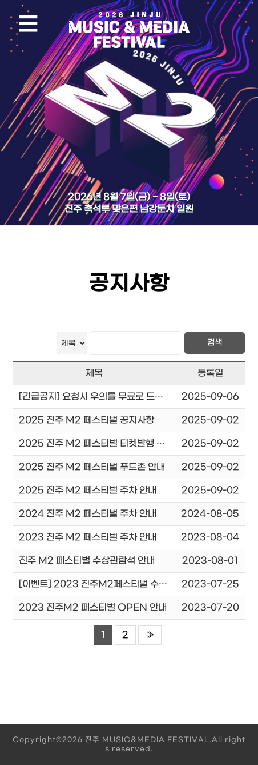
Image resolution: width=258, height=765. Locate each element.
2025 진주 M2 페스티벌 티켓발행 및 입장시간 (110, 443)
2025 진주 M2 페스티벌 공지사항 (86, 420)
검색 (214, 343)
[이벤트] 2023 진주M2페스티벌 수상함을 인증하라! (121, 584)
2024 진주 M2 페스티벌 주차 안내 (87, 513)
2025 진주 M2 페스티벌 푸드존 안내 (92, 466)
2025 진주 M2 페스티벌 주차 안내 (87, 490)
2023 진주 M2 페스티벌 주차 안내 (87, 537)
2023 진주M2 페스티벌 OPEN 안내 (93, 607)
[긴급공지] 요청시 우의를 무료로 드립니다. (101, 396)
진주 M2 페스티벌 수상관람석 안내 (87, 560)
